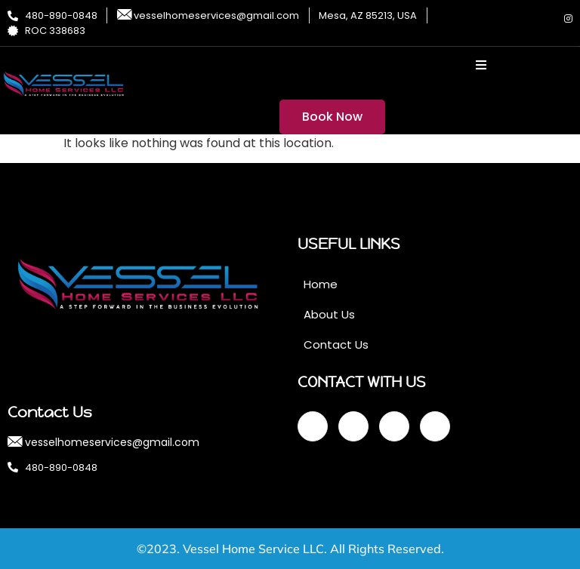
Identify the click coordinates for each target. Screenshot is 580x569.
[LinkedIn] (543, 19)
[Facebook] (491, 19)
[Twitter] (517, 19)
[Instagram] (568, 19)
